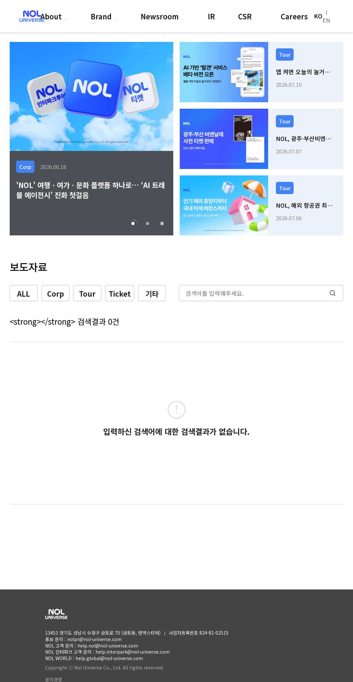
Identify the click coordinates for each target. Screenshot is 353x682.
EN (326, 20)
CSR (246, 16)
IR (211, 16)
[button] (162, 223)
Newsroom (161, 16)
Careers (294, 16)
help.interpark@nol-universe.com (133, 651)
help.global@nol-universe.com (109, 658)
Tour (87, 293)
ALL (23, 293)
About (52, 16)
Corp (55, 293)
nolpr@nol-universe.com (94, 639)
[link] (261, 72)
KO (318, 16)
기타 (152, 293)
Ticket (120, 293)
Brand (102, 16)
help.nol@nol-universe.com (107, 645)
